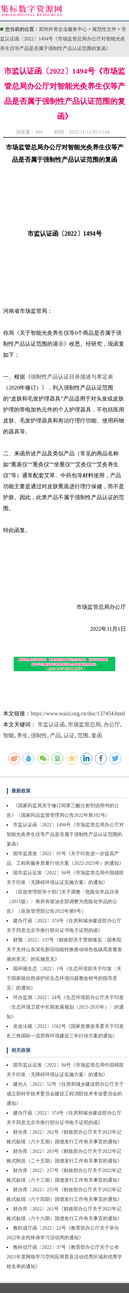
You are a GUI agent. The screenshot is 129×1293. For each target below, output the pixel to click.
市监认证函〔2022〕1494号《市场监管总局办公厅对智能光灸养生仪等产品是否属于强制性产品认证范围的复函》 (63, 39)
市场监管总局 (84, 724)
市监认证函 (51, 724)
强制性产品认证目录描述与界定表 (72, 377)
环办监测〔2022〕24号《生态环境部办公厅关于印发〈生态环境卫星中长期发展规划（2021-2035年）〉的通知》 (65, 1007)
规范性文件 (105, 29)
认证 (69, 735)
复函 (96, 735)
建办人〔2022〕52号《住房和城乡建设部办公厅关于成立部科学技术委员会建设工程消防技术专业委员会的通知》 (65, 1094)
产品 (55, 735)
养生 (22, 735)
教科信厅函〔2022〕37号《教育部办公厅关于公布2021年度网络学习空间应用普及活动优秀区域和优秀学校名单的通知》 (64, 1257)
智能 (8, 735)
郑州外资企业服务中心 (63, 29)
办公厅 (112, 724)
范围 (82, 735)
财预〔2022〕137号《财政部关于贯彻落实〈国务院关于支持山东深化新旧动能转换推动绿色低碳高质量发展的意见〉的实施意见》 (64, 949)
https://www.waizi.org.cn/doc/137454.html (78, 713)
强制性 (39, 735)
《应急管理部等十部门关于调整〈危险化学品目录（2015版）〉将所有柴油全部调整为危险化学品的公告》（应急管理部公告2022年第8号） (63, 901)
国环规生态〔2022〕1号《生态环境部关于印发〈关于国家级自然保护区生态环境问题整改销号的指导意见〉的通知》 (64, 978)
